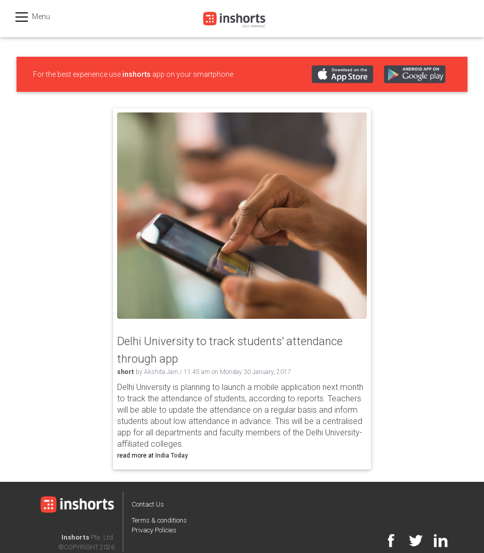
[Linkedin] (435, 542)
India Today (171, 455)
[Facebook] (386, 542)
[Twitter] (410, 542)
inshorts (136, 74)
